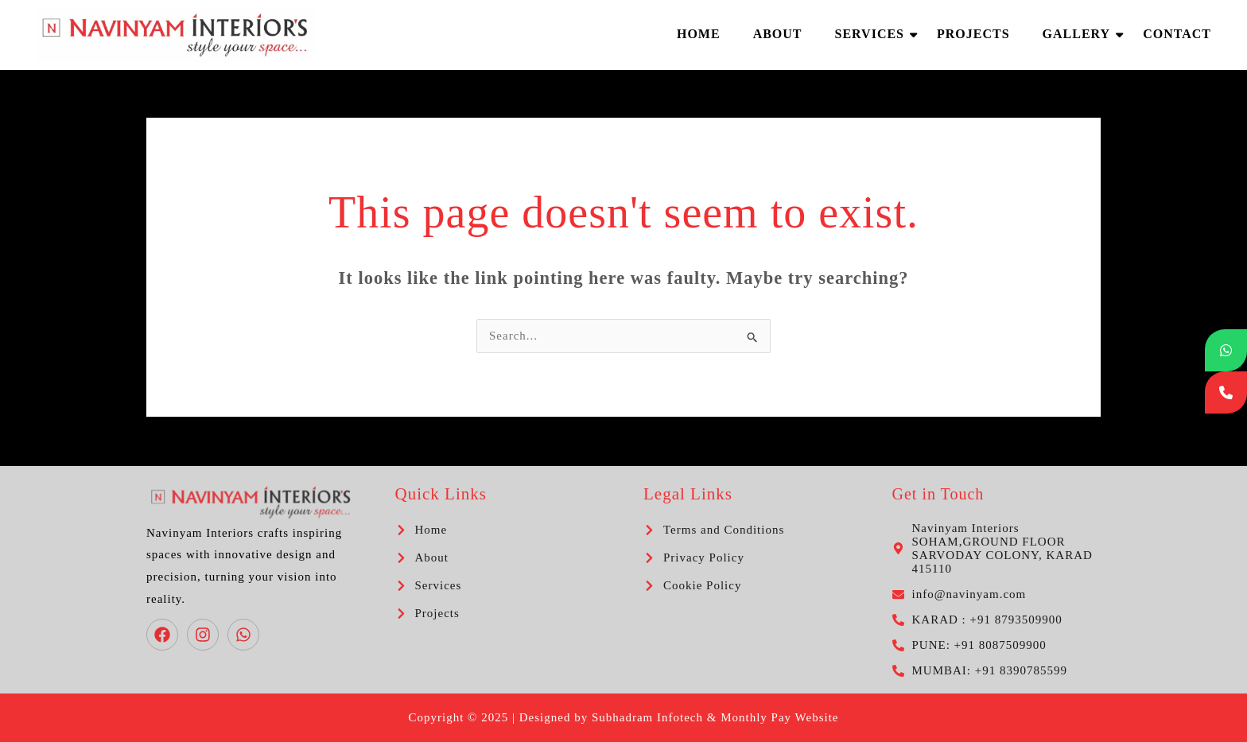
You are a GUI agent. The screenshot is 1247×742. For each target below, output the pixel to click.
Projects (973, 34)
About (777, 34)
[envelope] (959, 594)
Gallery (1081, 34)
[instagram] (205, 635)
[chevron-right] (421, 530)
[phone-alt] (977, 620)
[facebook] (164, 635)
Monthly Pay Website (779, 717)
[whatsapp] (245, 635)
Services (873, 34)
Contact (1177, 34)
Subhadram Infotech (647, 717)
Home (699, 34)
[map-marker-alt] (996, 549)
